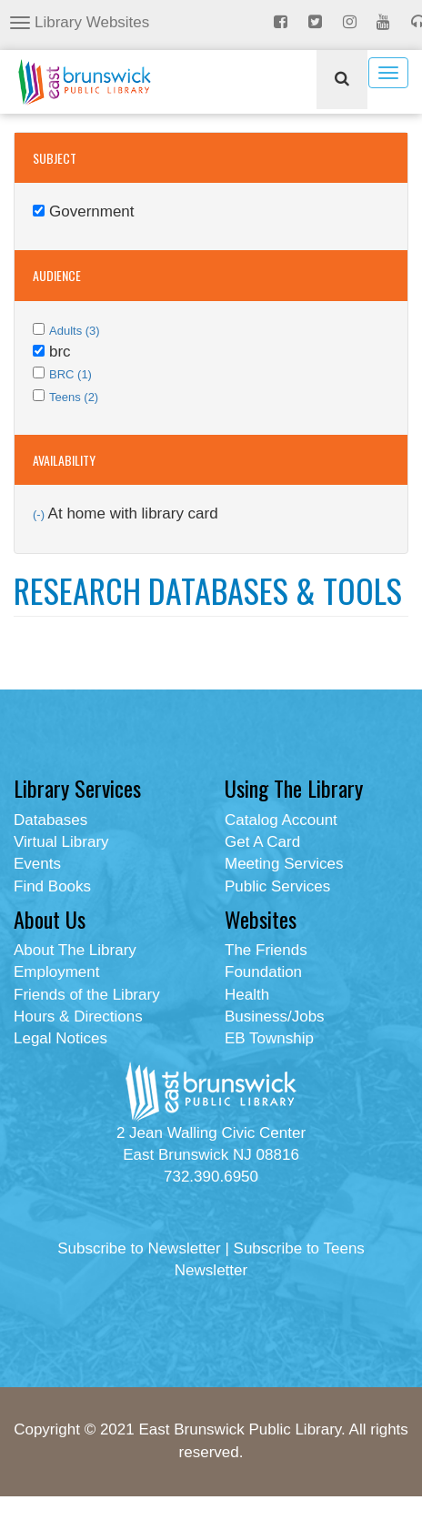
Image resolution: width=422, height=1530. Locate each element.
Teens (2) (73, 397)
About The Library (75, 950)
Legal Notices (60, 1038)
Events (37, 863)
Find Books (52, 886)
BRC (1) (70, 374)
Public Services (277, 886)
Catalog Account (281, 820)
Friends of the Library (87, 994)
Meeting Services (284, 863)
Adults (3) (74, 330)
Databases (50, 820)
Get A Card (262, 842)
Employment (56, 972)
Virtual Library (61, 842)
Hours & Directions (78, 1016)
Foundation (263, 972)
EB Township (269, 1038)
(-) (40, 514)
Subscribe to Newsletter (139, 1248)
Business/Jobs (275, 1016)
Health (247, 994)
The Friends (266, 950)
